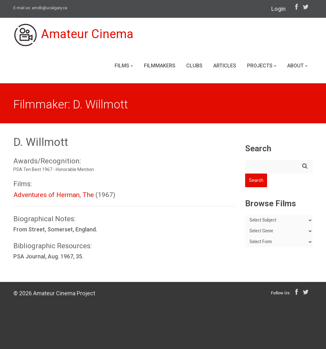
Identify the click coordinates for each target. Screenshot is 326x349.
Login (278, 8)
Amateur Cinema (75, 35)
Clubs (194, 66)
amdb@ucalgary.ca (49, 7)
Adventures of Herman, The (53, 195)
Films (124, 66)
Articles (224, 66)
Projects (261, 66)
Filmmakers (159, 66)
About (297, 66)
